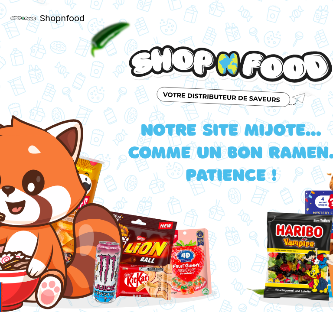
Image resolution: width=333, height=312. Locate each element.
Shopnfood (60, 18)
